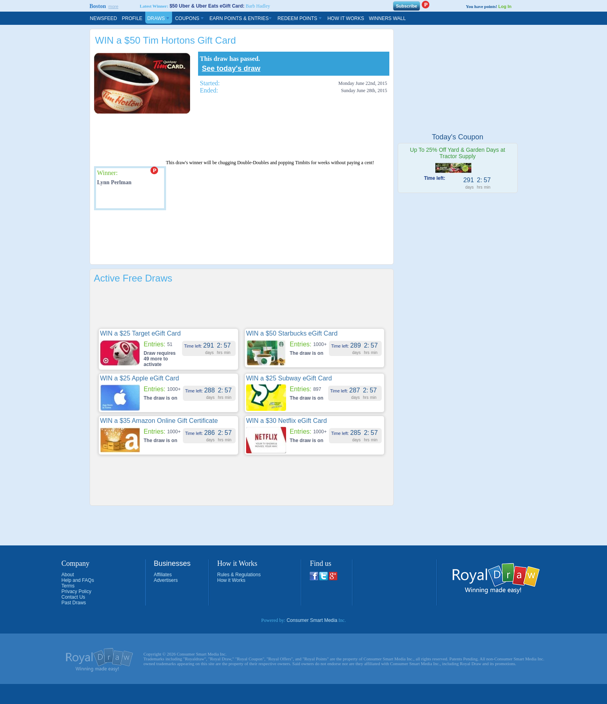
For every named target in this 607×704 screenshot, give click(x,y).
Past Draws (74, 602)
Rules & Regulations (239, 574)
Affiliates (163, 574)
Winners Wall (387, 18)
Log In (504, 6)
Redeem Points (300, 18)
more (113, 6)
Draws (158, 18)
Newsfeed (103, 18)
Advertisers (166, 580)
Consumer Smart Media (311, 620)
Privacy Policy (77, 591)
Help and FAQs (78, 580)
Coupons (189, 18)
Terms (68, 586)
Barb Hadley (258, 6)
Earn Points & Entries (240, 18)
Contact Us (73, 597)
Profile (132, 18)
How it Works (231, 580)
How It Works (345, 18)
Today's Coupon (457, 137)
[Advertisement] (239, 137)
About (68, 574)
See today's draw (231, 68)
